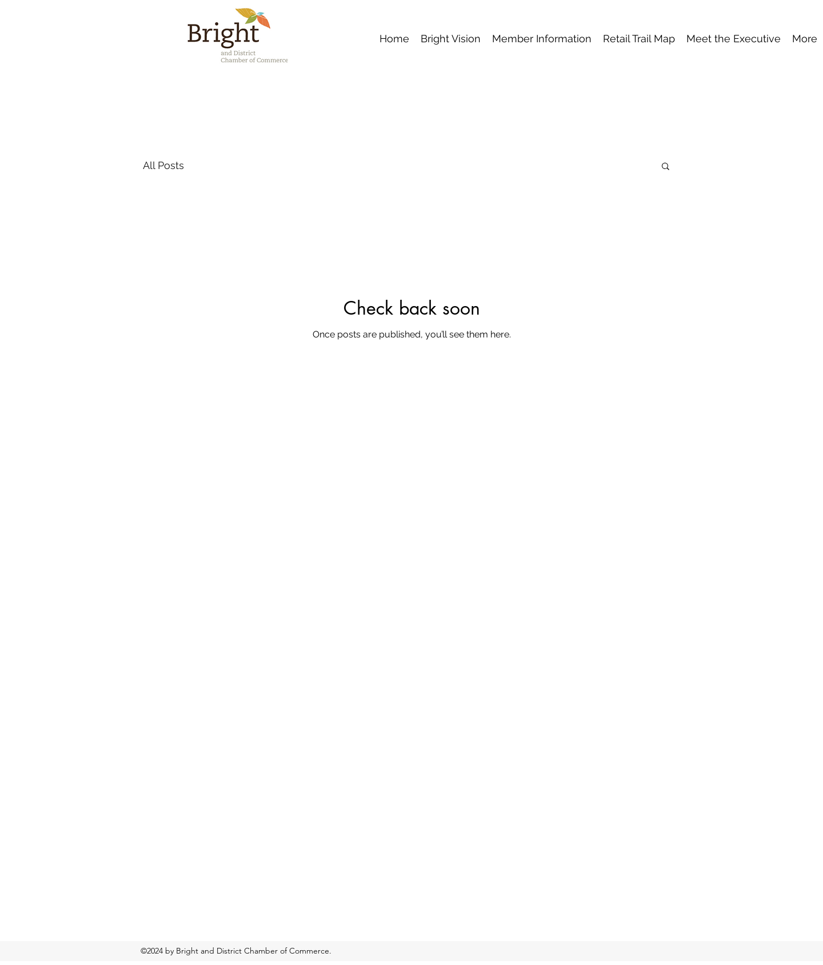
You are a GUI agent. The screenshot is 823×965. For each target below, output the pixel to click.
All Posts (163, 165)
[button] (665, 167)
